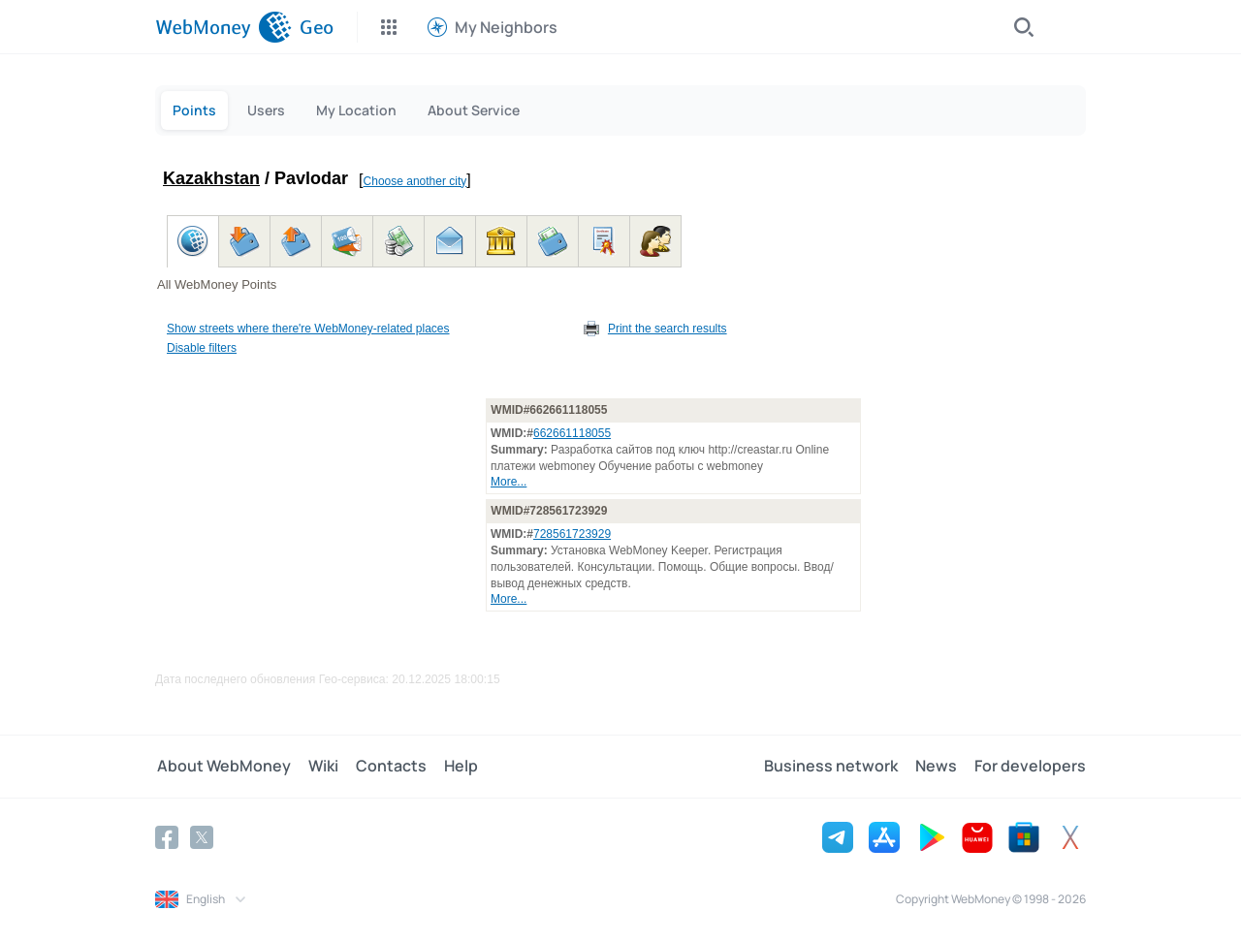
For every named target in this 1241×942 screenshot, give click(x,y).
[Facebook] (166, 837)
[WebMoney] (223, 27)
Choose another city (415, 181)
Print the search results (667, 328)
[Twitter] (201, 837)
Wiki (319, 766)
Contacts (385, 766)
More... (508, 481)
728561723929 (572, 534)
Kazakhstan (211, 178)
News (938, 766)
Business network (835, 766)
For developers (1030, 766)
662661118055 (572, 433)
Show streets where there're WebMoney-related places (308, 328)
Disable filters (202, 348)
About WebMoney (222, 766)
